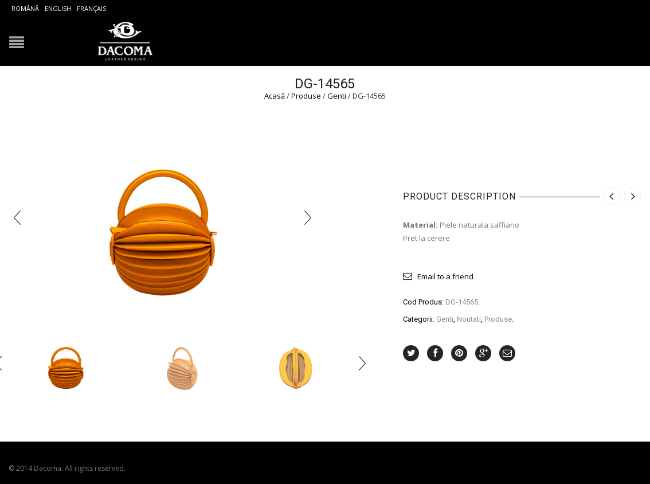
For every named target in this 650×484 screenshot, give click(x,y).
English (58, 8)
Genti (336, 96)
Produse (306, 96)
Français (91, 8)
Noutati (469, 319)
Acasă (274, 96)
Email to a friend (445, 276)
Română (25, 8)
